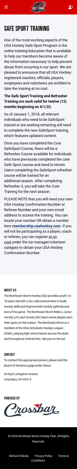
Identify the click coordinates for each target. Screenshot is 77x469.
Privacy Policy (43, 456)
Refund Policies (19, 456)
